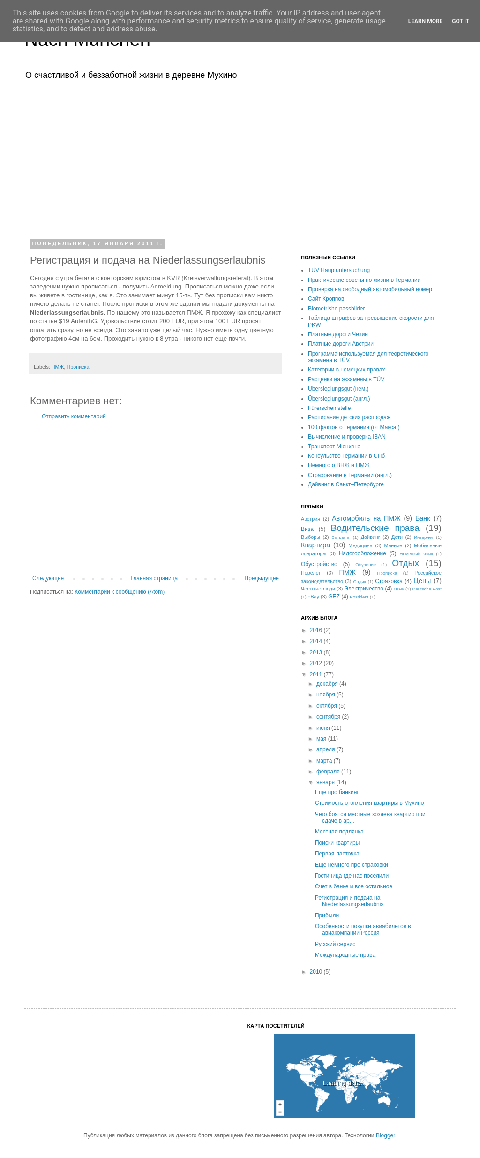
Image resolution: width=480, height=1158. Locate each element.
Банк (422, 518)
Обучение (365, 564)
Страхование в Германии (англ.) (350, 475)
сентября (329, 716)
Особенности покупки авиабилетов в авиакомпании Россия (363, 929)
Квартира (315, 545)
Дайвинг (370, 537)
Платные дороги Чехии (338, 334)
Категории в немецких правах (346, 369)
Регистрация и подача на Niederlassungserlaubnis (349, 901)
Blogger (385, 1135)
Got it (460, 21)
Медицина (360, 545)
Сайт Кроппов (326, 298)
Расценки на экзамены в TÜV (346, 379)
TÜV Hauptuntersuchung (339, 270)
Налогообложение (362, 553)
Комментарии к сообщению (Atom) (120, 592)
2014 (317, 641)
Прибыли (327, 915)
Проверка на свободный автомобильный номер (370, 289)
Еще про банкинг (337, 792)
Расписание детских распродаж (349, 417)
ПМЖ (58, 367)
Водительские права (374, 528)
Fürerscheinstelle (329, 408)
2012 (317, 663)
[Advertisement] (240, 158)
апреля (326, 749)
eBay (313, 596)
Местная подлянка (339, 831)
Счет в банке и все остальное (353, 886)
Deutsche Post (427, 588)
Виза (307, 529)
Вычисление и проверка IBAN (347, 436)
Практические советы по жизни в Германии (364, 280)
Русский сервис (335, 944)
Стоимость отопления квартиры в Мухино (369, 803)
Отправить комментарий (74, 416)
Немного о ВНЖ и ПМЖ (339, 465)
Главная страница (154, 578)
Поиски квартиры (337, 843)
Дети (397, 537)
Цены (422, 580)
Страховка (389, 581)
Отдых (405, 563)
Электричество (363, 588)
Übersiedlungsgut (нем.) (338, 389)
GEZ (334, 596)
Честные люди (318, 588)
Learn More (425, 21)
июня (323, 728)
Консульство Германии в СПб (346, 456)
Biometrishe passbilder (336, 308)
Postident (359, 596)
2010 (317, 972)
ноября (326, 694)
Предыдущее (262, 578)
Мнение (393, 545)
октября (327, 706)
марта (325, 760)
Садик (359, 581)
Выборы (310, 537)
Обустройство (319, 564)
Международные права (345, 955)
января (326, 782)
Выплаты (341, 537)
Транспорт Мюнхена (334, 446)
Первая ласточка (337, 853)
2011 (317, 674)
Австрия (310, 519)
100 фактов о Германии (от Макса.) (354, 427)
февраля (328, 771)
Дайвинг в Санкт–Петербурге (346, 484)
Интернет (424, 537)
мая (322, 738)
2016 (317, 630)
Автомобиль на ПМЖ (366, 518)
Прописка (78, 367)
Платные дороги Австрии (341, 344)
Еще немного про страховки (351, 865)
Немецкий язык (416, 553)
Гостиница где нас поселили (352, 875)
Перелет (311, 572)
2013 (317, 652)
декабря (327, 684)
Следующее (48, 578)
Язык (399, 588)
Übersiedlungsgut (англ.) (339, 398)
